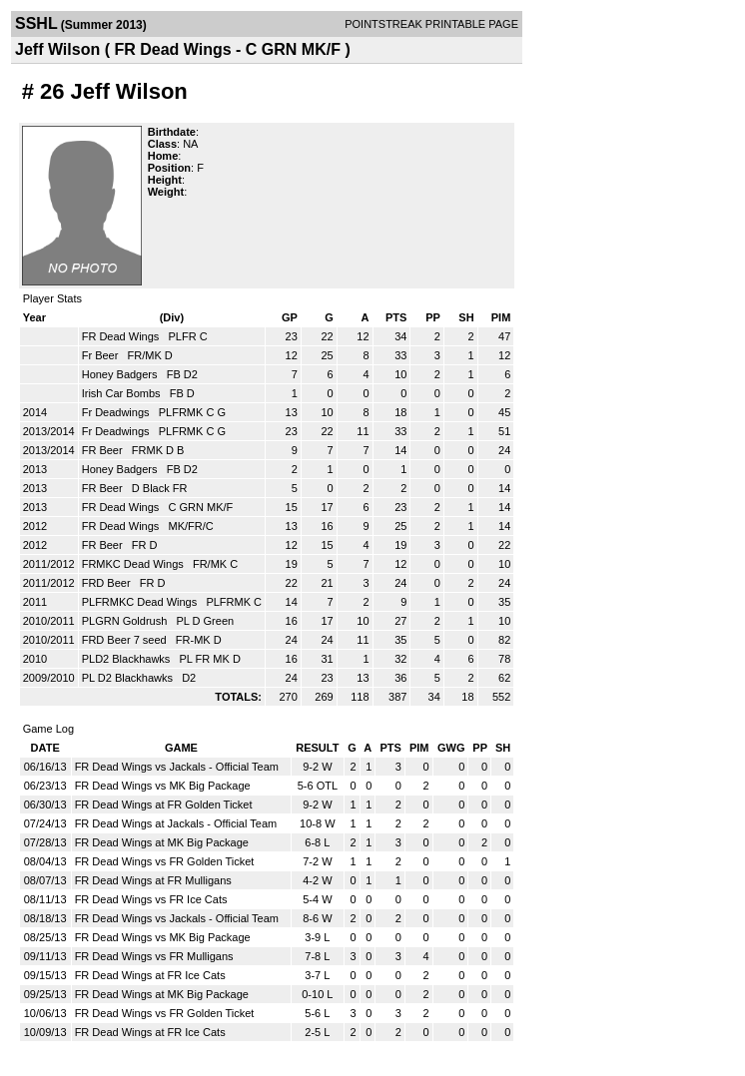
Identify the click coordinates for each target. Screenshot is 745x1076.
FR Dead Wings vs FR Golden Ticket (165, 861)
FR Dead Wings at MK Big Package (162, 842)
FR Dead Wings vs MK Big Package (163, 786)
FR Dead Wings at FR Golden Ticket (164, 804)
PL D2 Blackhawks (129, 678)
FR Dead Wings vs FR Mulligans (154, 956)
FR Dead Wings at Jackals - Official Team (176, 823)
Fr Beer (102, 355)
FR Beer (104, 450)
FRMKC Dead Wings (134, 564)
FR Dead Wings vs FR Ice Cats (151, 899)
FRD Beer (108, 583)
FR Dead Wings (122, 336)
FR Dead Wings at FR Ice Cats (150, 975)
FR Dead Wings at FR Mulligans (153, 880)
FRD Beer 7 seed (126, 640)
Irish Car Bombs (123, 393)
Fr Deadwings (117, 412)
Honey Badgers (121, 374)
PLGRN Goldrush (126, 621)
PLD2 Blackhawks (128, 659)
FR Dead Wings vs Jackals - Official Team (177, 767)
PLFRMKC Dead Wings (141, 602)
